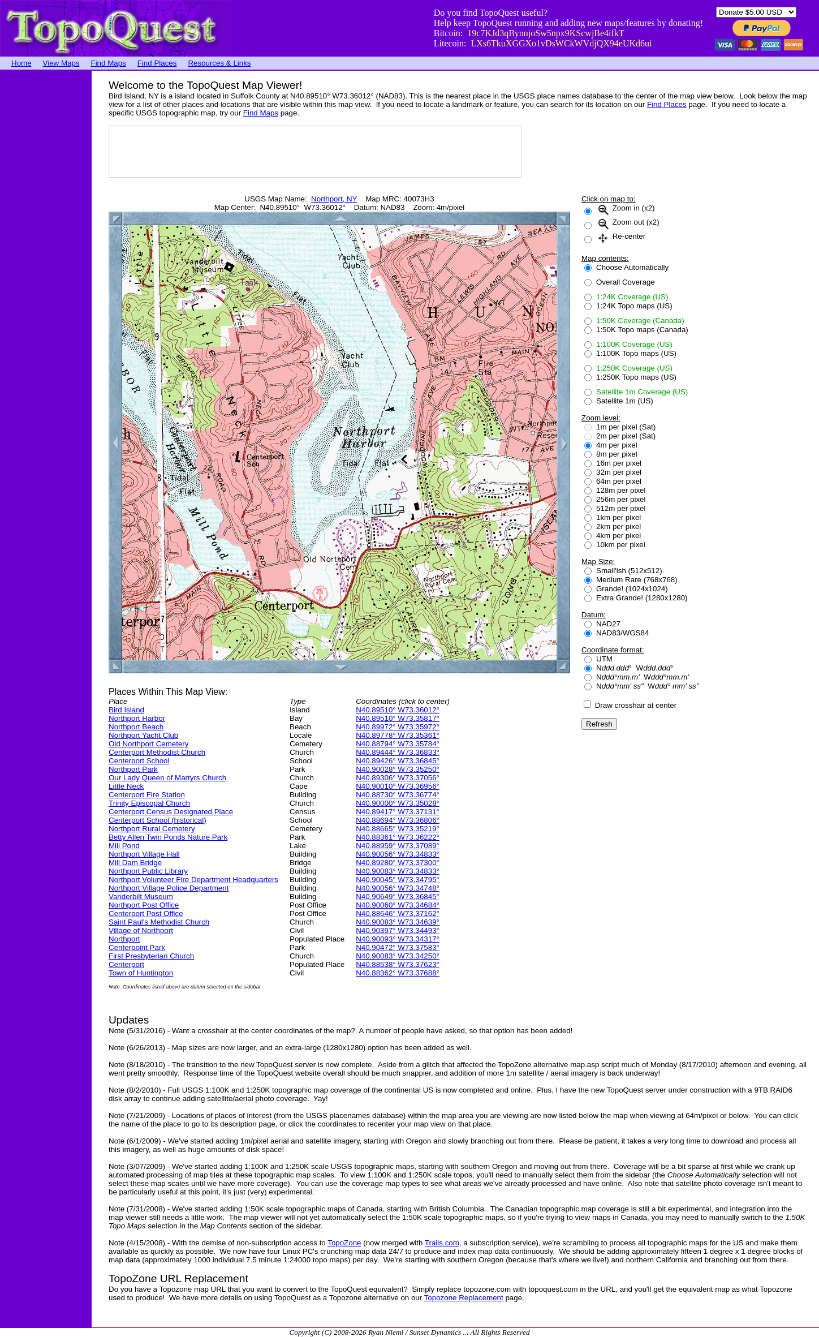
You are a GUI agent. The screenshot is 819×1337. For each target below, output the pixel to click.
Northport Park (133, 769)
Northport (124, 939)
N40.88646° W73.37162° (397, 913)
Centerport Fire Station (147, 794)
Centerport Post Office (146, 913)
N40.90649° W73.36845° (397, 896)
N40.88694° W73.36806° (397, 820)
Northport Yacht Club (143, 735)
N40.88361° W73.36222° (397, 837)
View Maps (61, 63)
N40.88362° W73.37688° (397, 973)
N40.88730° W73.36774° (397, 794)
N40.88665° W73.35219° (397, 828)
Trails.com (442, 1243)
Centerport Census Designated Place (171, 811)
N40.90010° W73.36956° (397, 786)
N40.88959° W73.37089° (397, 845)
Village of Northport (141, 930)
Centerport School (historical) (157, 820)
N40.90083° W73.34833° (397, 871)
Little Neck (126, 786)
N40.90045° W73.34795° (397, 879)
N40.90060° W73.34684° (397, 905)
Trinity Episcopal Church (149, 803)
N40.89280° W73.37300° (397, 862)
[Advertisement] (45, 240)
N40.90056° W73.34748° (397, 888)
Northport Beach (136, 727)
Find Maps (108, 63)
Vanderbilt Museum (141, 896)
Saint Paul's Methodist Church (159, 922)
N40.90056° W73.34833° (397, 854)
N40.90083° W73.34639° (397, 922)
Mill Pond (124, 845)
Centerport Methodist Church (157, 752)
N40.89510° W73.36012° (397, 710)
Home (21, 63)
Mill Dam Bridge (135, 862)
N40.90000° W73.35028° (397, 803)
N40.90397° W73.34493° (397, 930)
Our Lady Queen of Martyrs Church (167, 777)
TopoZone (344, 1243)
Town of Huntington (141, 973)
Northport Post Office (144, 905)
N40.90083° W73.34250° (397, 956)
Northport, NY (334, 199)
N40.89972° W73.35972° (397, 727)
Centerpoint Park (137, 947)
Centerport (126, 964)
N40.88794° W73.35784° (397, 744)
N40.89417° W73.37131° (397, 811)
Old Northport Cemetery (148, 744)
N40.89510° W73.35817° (397, 718)
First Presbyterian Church (151, 956)
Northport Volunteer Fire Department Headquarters (193, 879)
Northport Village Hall (144, 854)
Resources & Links (219, 63)
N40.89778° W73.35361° (397, 735)
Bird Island (126, 710)
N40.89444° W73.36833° (397, 752)
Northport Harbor (137, 718)
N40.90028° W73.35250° (397, 769)
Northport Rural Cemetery (152, 828)
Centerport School (139, 760)
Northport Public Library (148, 871)
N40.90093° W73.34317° (397, 939)
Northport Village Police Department (169, 888)
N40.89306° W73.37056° (397, 777)
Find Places (157, 63)
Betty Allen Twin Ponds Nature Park (168, 837)
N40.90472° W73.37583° (397, 947)
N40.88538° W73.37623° (397, 964)
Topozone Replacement (463, 1297)
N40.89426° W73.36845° (397, 760)
